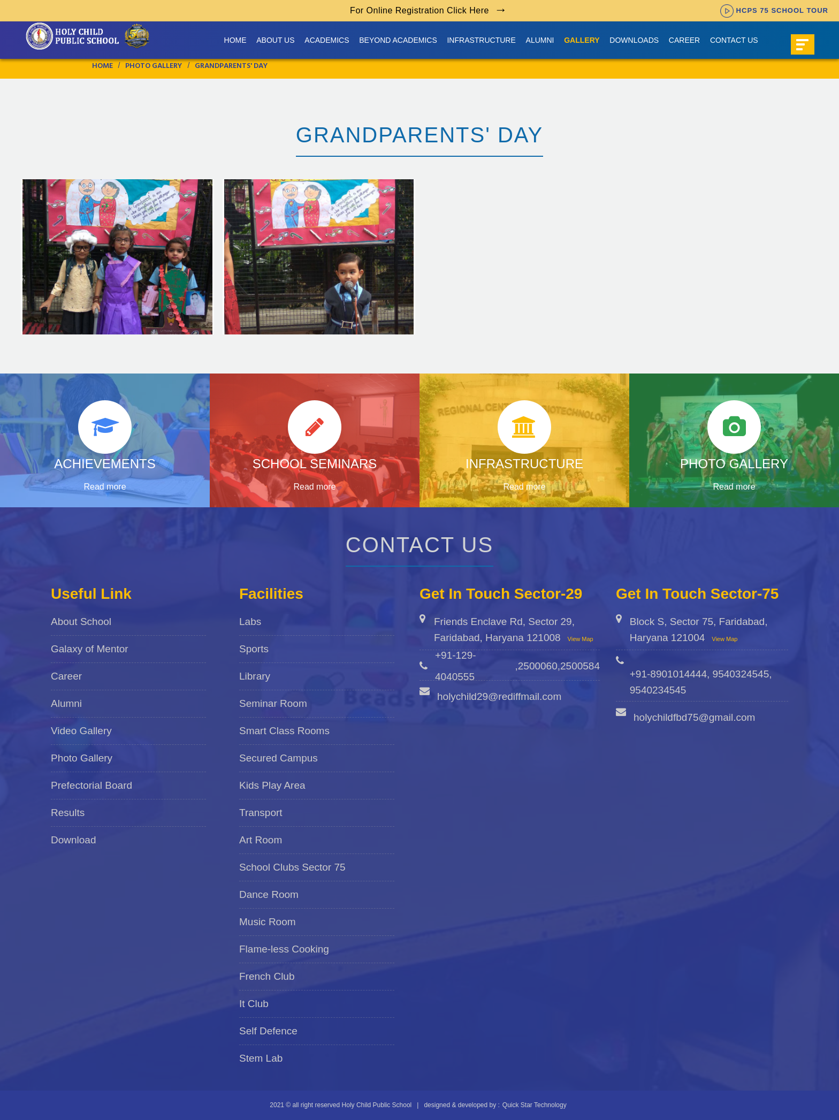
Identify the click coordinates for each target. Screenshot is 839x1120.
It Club (254, 1003)
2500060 (538, 666)
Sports (254, 648)
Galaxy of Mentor (89, 648)
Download (73, 839)
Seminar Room (273, 703)
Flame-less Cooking (284, 949)
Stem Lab (261, 1058)
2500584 (580, 666)
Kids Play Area (272, 785)
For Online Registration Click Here (419, 10)
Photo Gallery (81, 758)
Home (235, 40)
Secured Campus (278, 758)
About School (81, 621)
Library (254, 676)
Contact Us (734, 40)
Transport (261, 812)
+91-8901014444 (668, 674)
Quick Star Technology (534, 1105)
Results (68, 812)
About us (275, 40)
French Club (267, 976)
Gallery (581, 40)
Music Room (267, 921)
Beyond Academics (398, 40)
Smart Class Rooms (284, 730)
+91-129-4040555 (455, 666)
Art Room (260, 839)
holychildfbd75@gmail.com (694, 717)
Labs (250, 621)
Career (684, 40)
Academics (326, 40)
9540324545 (741, 674)
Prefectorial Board (91, 785)
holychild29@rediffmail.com (499, 696)
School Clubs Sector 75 (292, 867)
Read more (104, 486)
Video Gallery (81, 730)
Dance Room (269, 894)
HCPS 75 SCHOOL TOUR (774, 10)
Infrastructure (481, 40)
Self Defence (268, 1031)
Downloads (634, 40)
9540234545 (658, 690)
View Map (580, 639)
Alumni (540, 40)
